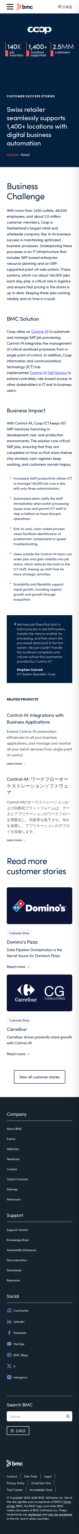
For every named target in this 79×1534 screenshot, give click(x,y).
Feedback (13, 1159)
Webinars (13, 1149)
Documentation (17, 1260)
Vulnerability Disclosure (21, 1250)
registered (34, 1514)
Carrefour (17, 1029)
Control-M (39, 331)
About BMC (14, 1128)
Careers (12, 1169)
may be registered (60, 1514)
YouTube (15, 1343)
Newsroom (14, 1199)
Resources (13, 1280)
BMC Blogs (17, 1354)
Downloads (14, 1270)
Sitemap (12, 1189)
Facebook (16, 1332)
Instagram (17, 1377)
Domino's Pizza (22, 941)
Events (11, 1139)
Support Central (17, 1230)
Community (17, 1310)
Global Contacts (17, 1179)
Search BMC (20, 1404)
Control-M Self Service (48, 372)
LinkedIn (15, 1321)
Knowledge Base (18, 1240)
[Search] (69, 1416)
